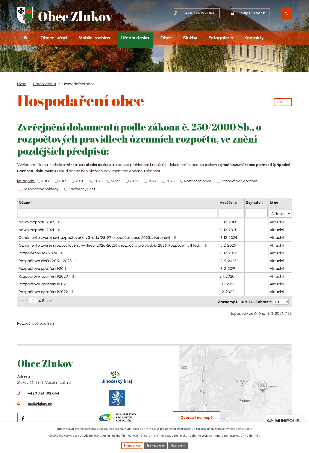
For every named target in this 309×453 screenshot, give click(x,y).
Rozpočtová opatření (239, 181)
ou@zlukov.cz (40, 401)
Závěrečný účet (81, 189)
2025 (170, 181)
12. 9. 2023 (228, 260)
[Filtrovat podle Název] (118, 213)
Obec (166, 37)
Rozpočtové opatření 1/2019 (46, 267)
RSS (283, 101)
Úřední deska (135, 37)
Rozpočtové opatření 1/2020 (47, 275)
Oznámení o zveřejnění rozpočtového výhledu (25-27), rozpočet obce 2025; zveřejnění (98, 236)
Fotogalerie (221, 37)
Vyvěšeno (228, 202)
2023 (133, 181)
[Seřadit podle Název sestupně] (32, 203)
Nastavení (179, 445)
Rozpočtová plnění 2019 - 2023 (49, 260)
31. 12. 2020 (229, 229)
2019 (62, 181)
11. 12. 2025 (228, 244)
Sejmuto (253, 202)
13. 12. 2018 (228, 221)
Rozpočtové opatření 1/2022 (47, 291)
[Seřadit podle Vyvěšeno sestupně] (239, 203)
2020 (80, 181)
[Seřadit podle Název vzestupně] (32, 202)
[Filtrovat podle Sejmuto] (257, 213)
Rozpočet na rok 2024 (42, 252)
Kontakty (254, 37)
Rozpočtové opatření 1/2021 (46, 283)
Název (24, 202)
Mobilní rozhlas (94, 37)
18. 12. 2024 (228, 236)
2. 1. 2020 (227, 275)
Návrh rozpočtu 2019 (40, 221)
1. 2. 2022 (227, 291)
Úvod (25, 38)
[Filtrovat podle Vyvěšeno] (231, 213)
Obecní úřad (53, 37)
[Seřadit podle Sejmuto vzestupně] (263, 202)
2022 (115, 181)
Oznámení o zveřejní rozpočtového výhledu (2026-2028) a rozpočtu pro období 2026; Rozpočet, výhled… (113, 244)
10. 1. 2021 (227, 283)
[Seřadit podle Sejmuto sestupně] (263, 203)
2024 (152, 181)
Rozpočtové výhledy (41, 189)
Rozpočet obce (197, 181)
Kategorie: (26, 180)
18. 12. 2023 (229, 252)
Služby (190, 37)
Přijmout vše (131, 445)
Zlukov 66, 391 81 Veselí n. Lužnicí (44, 380)
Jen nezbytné (156, 445)
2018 (45, 181)
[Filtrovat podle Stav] (280, 212)
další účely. (245, 428)
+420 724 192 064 (43, 391)
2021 (97, 181)
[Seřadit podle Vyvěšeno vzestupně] (239, 202)
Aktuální (277, 221)
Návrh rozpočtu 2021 (40, 229)
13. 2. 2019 (227, 267)
